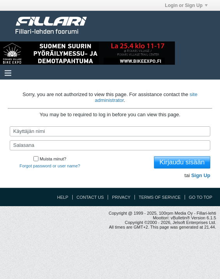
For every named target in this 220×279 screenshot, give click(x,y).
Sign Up (200, 175)
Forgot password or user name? (49, 166)
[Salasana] (110, 145)
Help (62, 197)
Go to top (200, 197)
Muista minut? (49, 159)
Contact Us (90, 197)
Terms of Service (160, 197)
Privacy (121, 197)
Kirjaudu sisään (181, 162)
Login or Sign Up (186, 5)
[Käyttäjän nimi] (110, 131)
